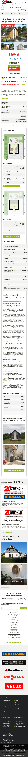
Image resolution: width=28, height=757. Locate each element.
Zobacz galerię (5, 587)
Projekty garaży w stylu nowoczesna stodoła (20, 727)
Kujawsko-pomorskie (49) (14, 614)
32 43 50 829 (13, 6)
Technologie (15, 371)
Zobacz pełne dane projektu (8, 125)
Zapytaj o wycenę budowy (13, 470)
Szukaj (23, 608)
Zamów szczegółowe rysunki (12, 185)
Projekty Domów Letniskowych (6, 726)
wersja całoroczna (21, 121)
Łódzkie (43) (14, 619)
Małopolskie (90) (14, 620)
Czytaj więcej (4, 98)
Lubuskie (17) (14, 617)
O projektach (6, 702)
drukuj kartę (22, 77)
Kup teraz (15, 69)
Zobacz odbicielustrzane (15, 63)
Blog (4, 711)
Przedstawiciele (19, 704)
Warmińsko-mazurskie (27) (14, 634)
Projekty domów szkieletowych (19, 718)
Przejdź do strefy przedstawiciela (13, 642)
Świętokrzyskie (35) (14, 632)
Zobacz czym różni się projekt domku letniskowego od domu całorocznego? (12, 300)
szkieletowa (23, 116)
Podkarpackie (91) (14, 625)
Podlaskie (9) (14, 627)
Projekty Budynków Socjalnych (19, 723)
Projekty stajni (18, 721)
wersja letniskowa (21, 119)
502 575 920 (20, 6)
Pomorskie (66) (14, 629)
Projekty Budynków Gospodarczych (7, 722)
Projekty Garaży (6, 719)
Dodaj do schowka (15, 73)
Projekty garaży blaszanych (9, 731)
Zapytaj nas (4, 78)
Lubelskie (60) (14, 615)
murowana (22, 115)
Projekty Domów (6, 717)
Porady (16, 700)
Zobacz (24, 84)
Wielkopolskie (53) (14, 635)
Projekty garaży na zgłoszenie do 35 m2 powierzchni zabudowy (8, 734)
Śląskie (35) (14, 630)
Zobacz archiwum (6, 532)
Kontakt (4, 707)
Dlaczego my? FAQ (7, 700)
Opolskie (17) (14, 624)
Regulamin (5, 704)
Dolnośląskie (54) (14, 612)
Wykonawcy (18, 702)
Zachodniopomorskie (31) (14, 637)
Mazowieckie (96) (14, 622)
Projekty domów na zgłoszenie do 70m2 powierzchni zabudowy (8, 739)
